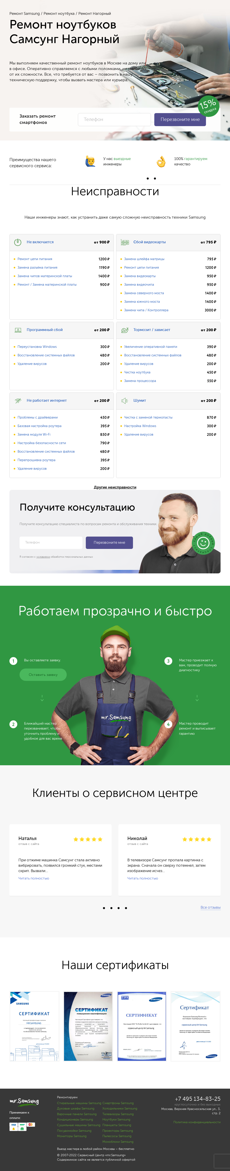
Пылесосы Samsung (116, 1136)
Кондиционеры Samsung (75, 1119)
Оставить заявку (43, 675)
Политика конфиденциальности (197, 1122)
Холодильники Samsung (119, 1108)
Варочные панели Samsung (77, 1114)
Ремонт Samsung (24, 14)
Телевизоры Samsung (118, 1114)
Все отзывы (211, 908)
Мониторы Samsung (71, 1136)
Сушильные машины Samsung (78, 1125)
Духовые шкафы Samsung (75, 1108)
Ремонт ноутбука (59, 14)
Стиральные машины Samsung (79, 1103)
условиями (43, 557)
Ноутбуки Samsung (116, 1119)
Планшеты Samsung (116, 1125)
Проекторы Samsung (117, 1130)
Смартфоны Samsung (118, 1103)
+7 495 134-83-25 (198, 1099)
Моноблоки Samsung (117, 1141)
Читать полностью (33, 879)
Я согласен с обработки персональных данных (56, 557)
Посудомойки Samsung (74, 1130)
